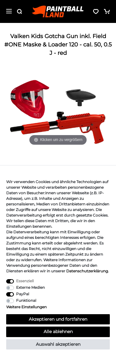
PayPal (22, 294)
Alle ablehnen (58, 331)
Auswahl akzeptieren (58, 344)
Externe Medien (30, 287)
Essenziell (25, 281)
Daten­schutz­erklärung (87, 271)
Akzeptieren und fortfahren (58, 319)
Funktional (26, 300)
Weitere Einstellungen (26, 307)
